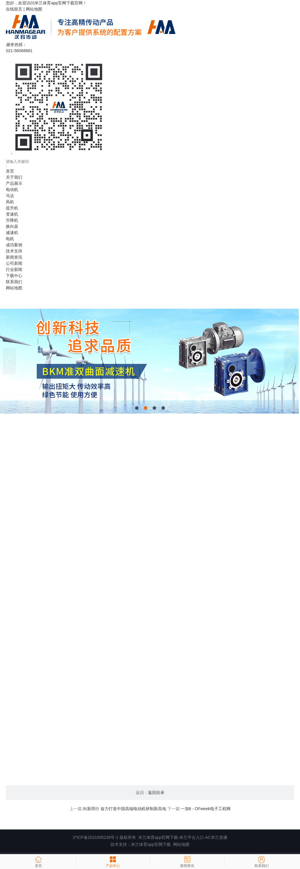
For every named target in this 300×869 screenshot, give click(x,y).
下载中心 (14, 275)
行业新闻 (14, 269)
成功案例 (14, 245)
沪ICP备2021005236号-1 (95, 839)
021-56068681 (19, 50)
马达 (10, 195)
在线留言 (14, 9)
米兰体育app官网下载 (54, 3)
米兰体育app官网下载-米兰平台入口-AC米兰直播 (182, 839)
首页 (10, 171)
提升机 (12, 208)
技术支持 (14, 251)
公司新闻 (14, 263)
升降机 (12, 220)
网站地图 (34, 9)
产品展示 (14, 183)
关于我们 (14, 177)
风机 (10, 201)
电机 (10, 238)
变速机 (12, 214)
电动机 (12, 189)
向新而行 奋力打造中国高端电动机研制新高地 (124, 810)
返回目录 (156, 794)
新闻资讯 (14, 257)
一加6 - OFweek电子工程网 (206, 810)
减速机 (12, 232)
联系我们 (14, 281)
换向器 (12, 226)
